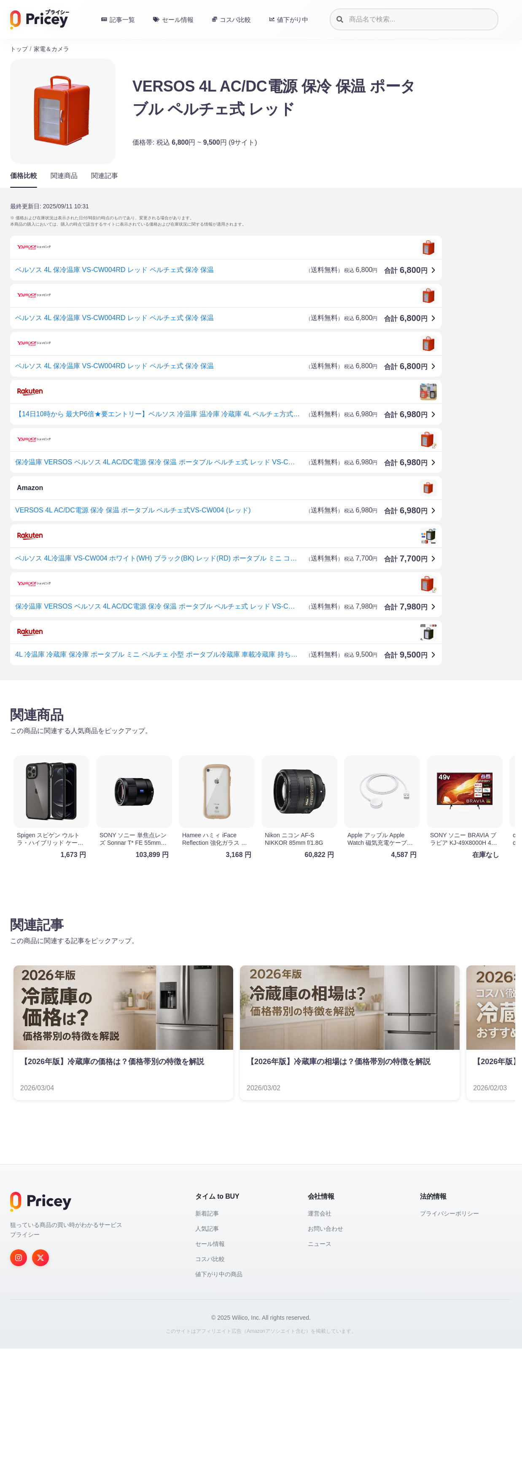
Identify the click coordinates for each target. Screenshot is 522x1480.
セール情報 (210, 1375)
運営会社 (319, 1345)
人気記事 (207, 1360)
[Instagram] (18, 1389)
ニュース (319, 1375)
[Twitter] (40, 1389)
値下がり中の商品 (218, 1405)
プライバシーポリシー (449, 1345)
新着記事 (207, 1345)
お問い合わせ (325, 1360)
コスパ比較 (210, 1390)
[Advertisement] (261, 753)
